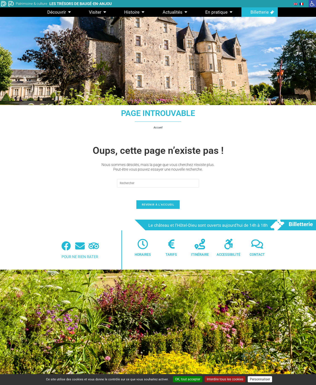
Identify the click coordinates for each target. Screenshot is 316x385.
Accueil (158, 127)
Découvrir (59, 12)
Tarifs (171, 255)
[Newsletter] (80, 246)
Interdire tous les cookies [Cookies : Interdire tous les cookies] (225, 379)
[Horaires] (142, 244)
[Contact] (257, 244)
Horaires (143, 255)
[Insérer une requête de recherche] (158, 183)
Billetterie (259, 12)
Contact (257, 255)
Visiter (97, 12)
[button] (312, 3)
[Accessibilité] (228, 244)
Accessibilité (228, 255)
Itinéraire (200, 255)
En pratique (218, 12)
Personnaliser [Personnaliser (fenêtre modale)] (260, 379)
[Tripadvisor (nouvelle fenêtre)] (94, 246)
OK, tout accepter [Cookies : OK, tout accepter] (187, 379)
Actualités (175, 12)
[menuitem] (296, 4)
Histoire (134, 12)
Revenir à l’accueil (158, 204)
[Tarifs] (171, 244)
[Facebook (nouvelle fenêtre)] (66, 246)
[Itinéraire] (200, 244)
